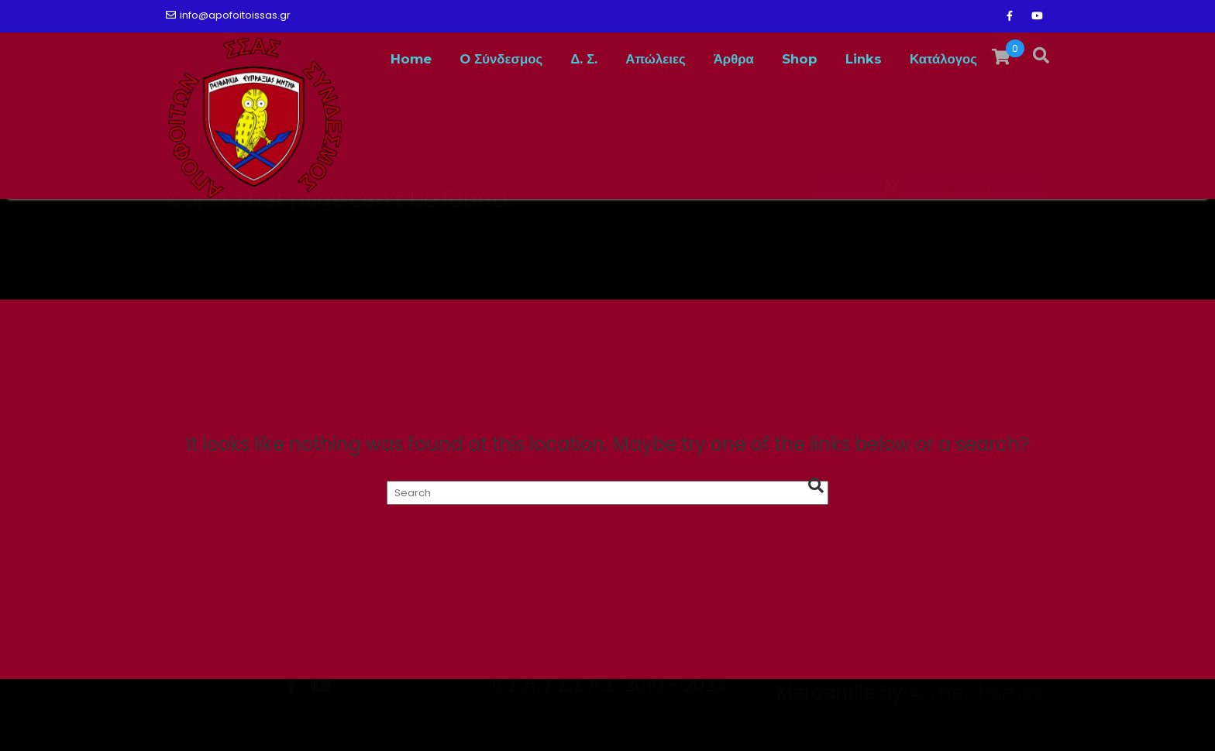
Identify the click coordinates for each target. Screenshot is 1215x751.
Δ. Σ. (583, 59)
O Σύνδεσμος (500, 59)
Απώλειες (655, 59)
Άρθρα (734, 59)
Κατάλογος (943, 59)
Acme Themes (975, 724)
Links (863, 59)
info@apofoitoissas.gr (228, 15)
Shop (799, 59)
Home (411, 59)
